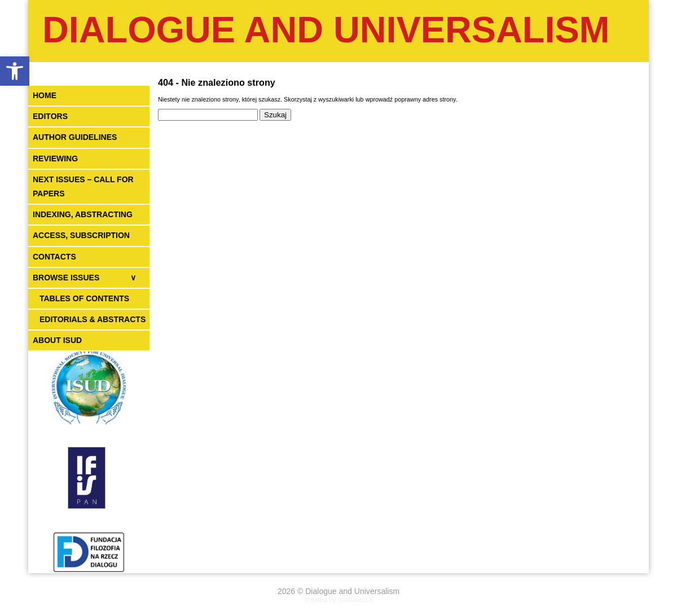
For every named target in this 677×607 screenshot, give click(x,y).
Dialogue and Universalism (326, 29)
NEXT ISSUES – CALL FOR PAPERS (83, 186)
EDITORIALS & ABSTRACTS (92, 319)
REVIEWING (55, 158)
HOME (44, 95)
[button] (14, 71)
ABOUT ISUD (57, 340)
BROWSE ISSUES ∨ (84, 277)
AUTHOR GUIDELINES (75, 137)
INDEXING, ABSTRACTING (83, 214)
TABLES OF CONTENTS (84, 298)
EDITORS (50, 116)
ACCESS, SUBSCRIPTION (81, 235)
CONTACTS (54, 256)
